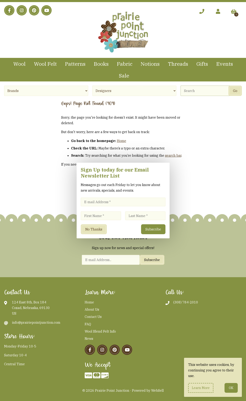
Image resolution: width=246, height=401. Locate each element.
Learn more (201, 388)
